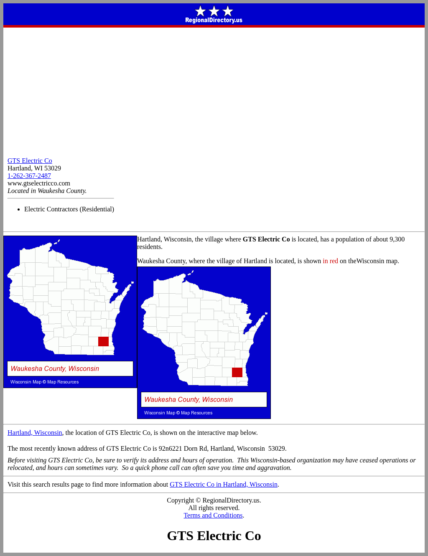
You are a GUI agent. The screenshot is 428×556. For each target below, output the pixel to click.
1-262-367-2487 (29, 175)
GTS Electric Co (30, 160)
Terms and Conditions (212, 515)
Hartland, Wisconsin (35, 432)
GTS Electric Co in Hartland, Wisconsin (224, 484)
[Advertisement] (214, 90)
